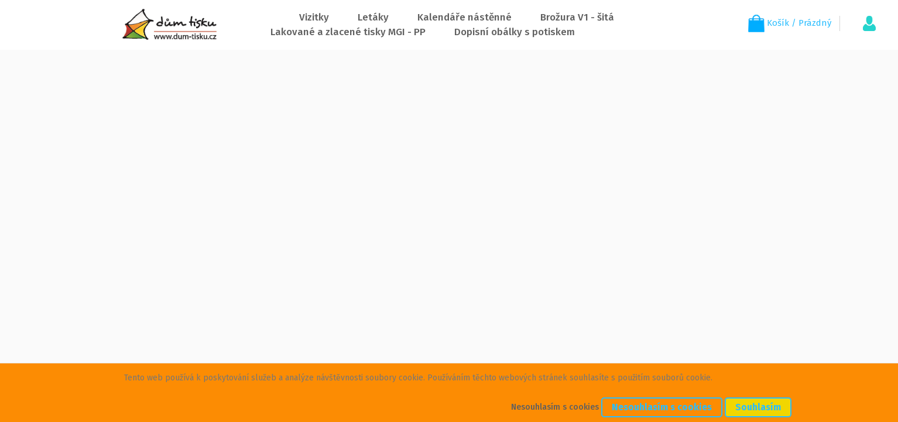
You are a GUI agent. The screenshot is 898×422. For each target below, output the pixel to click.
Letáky (373, 17)
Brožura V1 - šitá (577, 17)
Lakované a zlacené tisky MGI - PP (348, 32)
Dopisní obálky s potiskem (514, 32)
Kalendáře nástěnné (464, 17)
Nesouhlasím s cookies (555, 407)
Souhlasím (758, 407)
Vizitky (314, 17)
